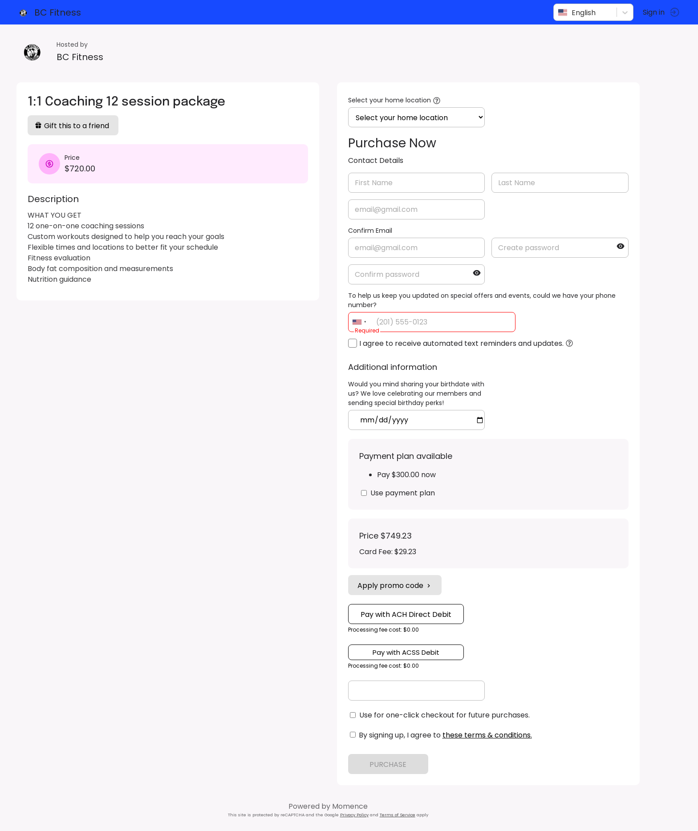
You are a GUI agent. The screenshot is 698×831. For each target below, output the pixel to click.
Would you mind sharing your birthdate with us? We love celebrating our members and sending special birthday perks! (417, 393)
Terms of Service (399, 815)
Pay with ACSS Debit (407, 652)
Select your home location (390, 100)
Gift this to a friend (73, 126)
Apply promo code (396, 585)
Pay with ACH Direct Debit (407, 614)
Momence (351, 806)
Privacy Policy (355, 815)
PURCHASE (389, 764)
